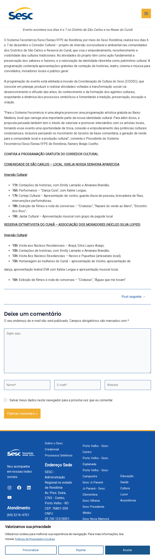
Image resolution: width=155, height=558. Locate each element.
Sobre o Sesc (54, 437)
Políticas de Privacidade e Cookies (36, 539)
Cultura (125, 485)
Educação (127, 473)
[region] (77, 539)
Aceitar (127, 550)
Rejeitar (81, 550)
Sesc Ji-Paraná (93, 476)
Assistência (128, 497)
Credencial (52, 443)
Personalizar (31, 550)
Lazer (124, 491)
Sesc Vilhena (92, 494)
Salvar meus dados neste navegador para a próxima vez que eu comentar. (61, 406)
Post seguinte (132, 299)
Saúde (124, 479)
